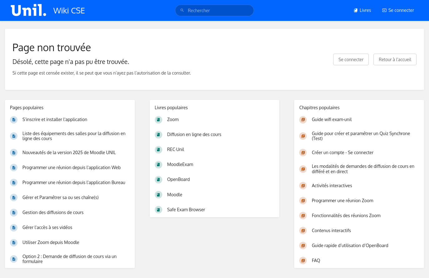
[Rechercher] (182, 10)
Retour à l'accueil (395, 59)
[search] (214, 10)
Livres (362, 10)
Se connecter (398, 10)
